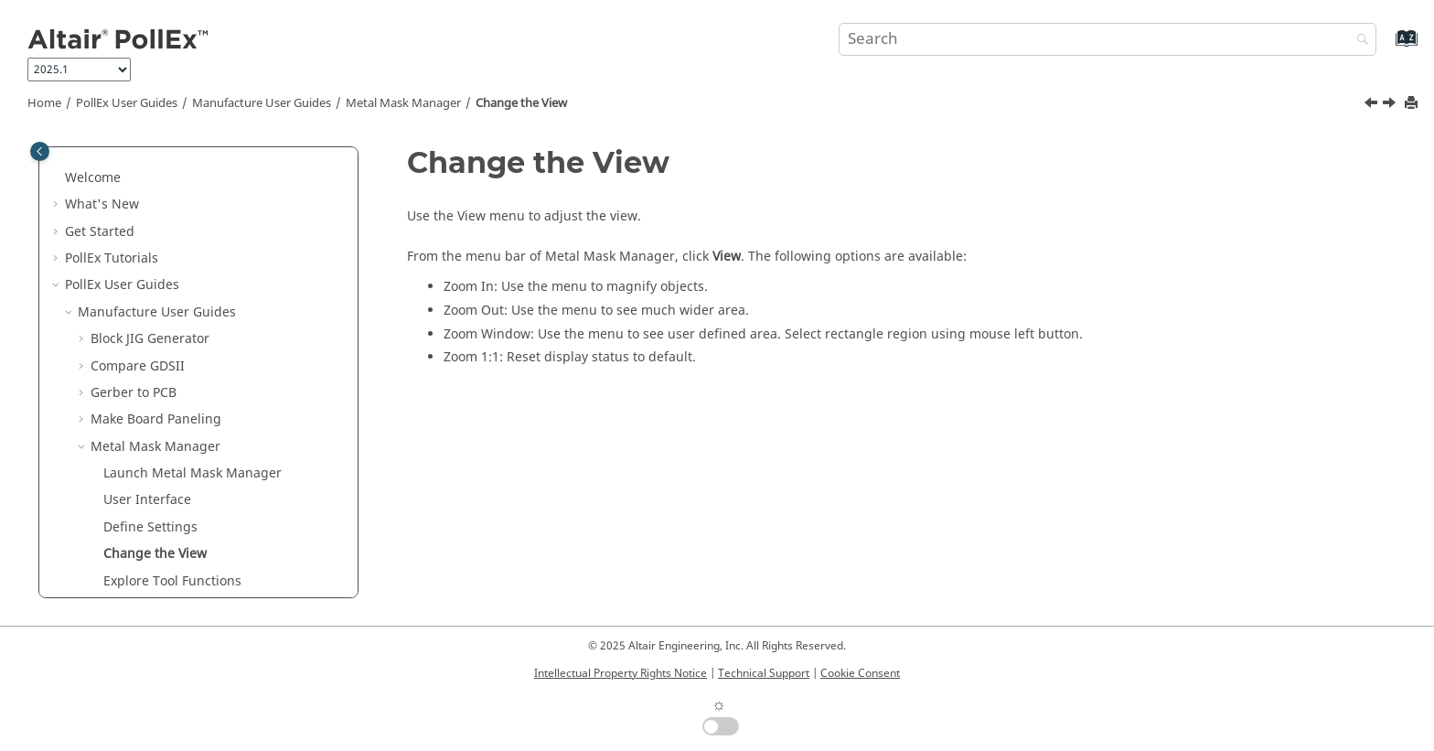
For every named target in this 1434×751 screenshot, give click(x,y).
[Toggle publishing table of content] (39, 151)
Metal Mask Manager (403, 103)
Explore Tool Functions (172, 409)
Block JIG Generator (150, 167)
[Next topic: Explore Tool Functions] (1391, 105)
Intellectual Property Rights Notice (620, 673)
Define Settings (150, 355)
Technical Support (763, 673)
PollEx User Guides (126, 103)
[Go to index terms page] (1386, 47)
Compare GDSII (138, 194)
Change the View (521, 103)
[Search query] (1107, 39)
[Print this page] (1413, 103)
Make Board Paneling (156, 247)
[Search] (1358, 41)
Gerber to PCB (134, 221)
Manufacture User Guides (261, 103)
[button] (83, 167)
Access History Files (162, 462)
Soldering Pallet (139, 596)
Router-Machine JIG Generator (183, 543)
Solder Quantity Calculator (171, 570)
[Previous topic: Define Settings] (1372, 105)
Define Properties (156, 435)
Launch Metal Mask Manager (192, 301)
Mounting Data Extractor (166, 489)
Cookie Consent (860, 673)
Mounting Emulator (150, 516)
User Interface (147, 328)
